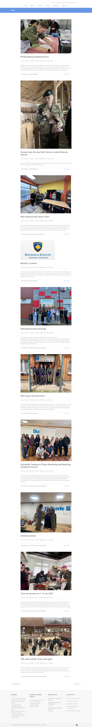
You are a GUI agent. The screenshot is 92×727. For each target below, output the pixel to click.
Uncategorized (42, 348)
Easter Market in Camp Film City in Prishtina (54, 703)
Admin (27, 60)
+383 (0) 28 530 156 (57, 2)
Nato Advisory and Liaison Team (35, 217)
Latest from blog (33, 74)
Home (26, 5)
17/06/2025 (37, 220)
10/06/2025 (37, 267)
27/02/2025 (37, 471)
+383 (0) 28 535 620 (72, 703)
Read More (66, 74)
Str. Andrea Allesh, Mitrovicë (74, 698)
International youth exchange (33, 329)
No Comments (50, 60)
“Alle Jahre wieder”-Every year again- (37, 659)
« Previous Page (15, 684)
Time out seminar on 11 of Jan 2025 (37, 593)
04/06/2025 (37, 400)
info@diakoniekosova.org (74, 710)
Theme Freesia (32, 724)
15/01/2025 (37, 540)
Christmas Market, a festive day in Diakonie (55, 708)
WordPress (43, 724)
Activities (40, 5)
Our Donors (41, 234)
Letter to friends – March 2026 (55, 698)
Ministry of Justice (29, 263)
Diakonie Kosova (18, 724)
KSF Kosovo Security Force (33, 396)
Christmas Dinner (28, 536)
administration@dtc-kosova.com (70, 2)
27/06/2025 (37, 60)
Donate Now (56, 5)
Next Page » (77, 684)
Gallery (48, 5)
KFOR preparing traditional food (35, 57)
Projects (32, 5)
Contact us (64, 5)
